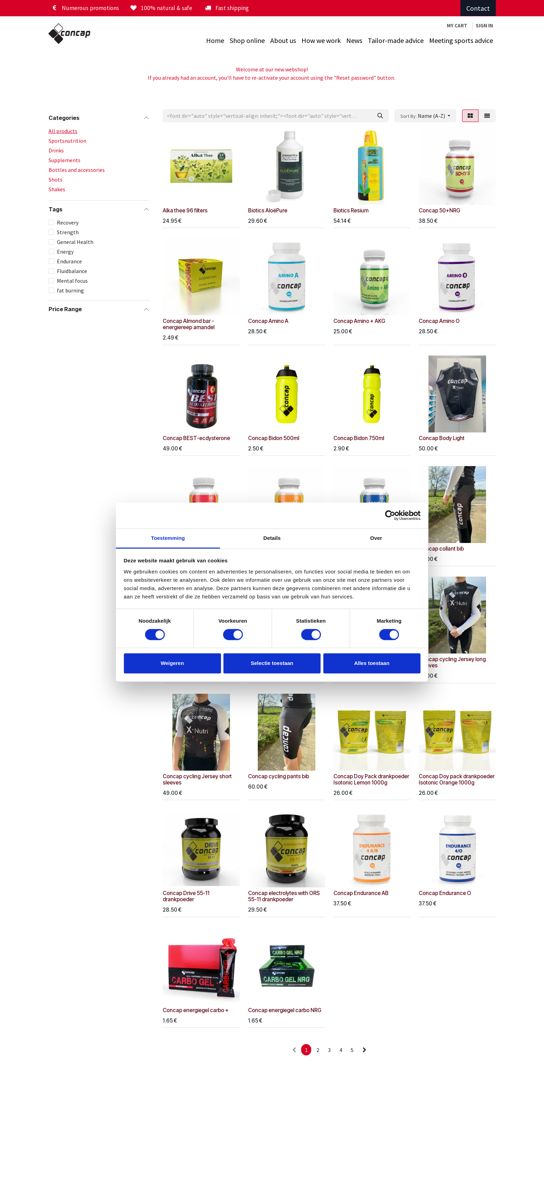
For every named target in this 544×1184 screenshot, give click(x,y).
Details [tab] (272, 538)
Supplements (64, 160)
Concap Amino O (439, 321)
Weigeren (172, 663)
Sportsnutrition (67, 140)
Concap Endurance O (445, 893)
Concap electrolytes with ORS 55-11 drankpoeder (284, 896)
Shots (55, 179)
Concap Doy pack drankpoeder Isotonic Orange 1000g (456, 779)
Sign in (484, 25)
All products (63, 131)
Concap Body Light (442, 438)
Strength (68, 232)
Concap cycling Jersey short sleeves (197, 779)
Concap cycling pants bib (278, 776)
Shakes (57, 189)
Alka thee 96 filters (185, 210)
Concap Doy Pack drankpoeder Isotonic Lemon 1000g (371, 779)
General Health (75, 241)
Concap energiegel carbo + (196, 1010)
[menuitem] (215, 41)
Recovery (67, 222)
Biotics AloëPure (267, 210)
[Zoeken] (380, 115)
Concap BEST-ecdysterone (196, 438)
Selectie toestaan (272, 663)
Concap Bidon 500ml (273, 438)
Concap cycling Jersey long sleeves (452, 662)
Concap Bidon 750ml (358, 438)
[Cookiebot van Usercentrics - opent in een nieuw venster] (390, 515)
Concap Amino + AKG (359, 321)
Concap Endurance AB (361, 893)
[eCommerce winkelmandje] (457, 26)
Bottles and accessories (77, 169)
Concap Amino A (268, 321)
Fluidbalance (72, 271)
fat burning (70, 290)
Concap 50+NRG (439, 210)
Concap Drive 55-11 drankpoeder (186, 896)
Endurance (69, 261)
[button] (425, 115)
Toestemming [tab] (168, 538)
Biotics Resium (350, 210)
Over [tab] (376, 538)
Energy (65, 251)
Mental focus (72, 280)
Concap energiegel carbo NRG (284, 1010)
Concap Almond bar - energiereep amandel (188, 324)
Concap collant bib (441, 548)
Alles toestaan (372, 663)
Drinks (56, 150)
